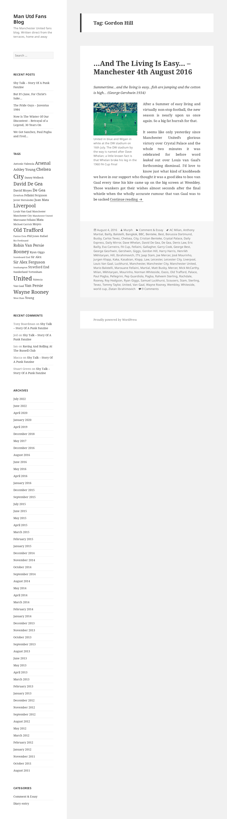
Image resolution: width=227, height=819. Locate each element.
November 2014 (24, 560)
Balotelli (118, 234)
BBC (141, 234)
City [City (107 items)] (18, 176)
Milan (97, 272)
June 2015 (20, 511)
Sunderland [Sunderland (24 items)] (20, 272)
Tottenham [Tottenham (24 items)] (35, 272)
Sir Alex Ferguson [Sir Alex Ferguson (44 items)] (29, 261)
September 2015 (24, 497)
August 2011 (21, 770)
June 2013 (20, 658)
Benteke (151, 234)
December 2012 (24, 700)
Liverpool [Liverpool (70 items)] (24, 205)
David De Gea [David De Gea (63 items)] (28, 184)
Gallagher (149, 247)
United (126, 284)
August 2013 (21, 651)
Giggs (137, 251)
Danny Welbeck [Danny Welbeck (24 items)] (34, 177)
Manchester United (183, 263)
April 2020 (20, 413)
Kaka (116, 259)
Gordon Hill (150, 251)
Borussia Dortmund (179, 234)
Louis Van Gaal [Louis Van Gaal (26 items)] (22, 211)
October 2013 (22, 637)
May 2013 (19, 665)
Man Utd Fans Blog (29, 19)
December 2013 (24, 623)
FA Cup (125, 247)
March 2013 (21, 679)
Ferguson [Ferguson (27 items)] (41, 195)
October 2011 (22, 763)
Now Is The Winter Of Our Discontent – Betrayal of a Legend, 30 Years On (31, 121)
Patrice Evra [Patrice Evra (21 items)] (19, 236)
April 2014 (20, 595)
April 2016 (20, 476)
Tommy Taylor (111, 284)
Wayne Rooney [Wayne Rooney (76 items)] (31, 291)
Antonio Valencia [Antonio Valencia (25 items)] (23, 163)
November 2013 (24, 630)
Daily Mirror (113, 242)
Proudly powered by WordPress (115, 320)
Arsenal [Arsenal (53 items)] (43, 163)
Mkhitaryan (110, 272)
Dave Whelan (131, 242)
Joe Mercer (163, 255)
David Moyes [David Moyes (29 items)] (22, 190)
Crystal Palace (173, 238)
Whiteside (187, 284)
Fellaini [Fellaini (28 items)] (29, 195)
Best (161, 234)
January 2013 (22, 693)
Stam (183, 280)
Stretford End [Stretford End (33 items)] (38, 267)
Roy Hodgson (113, 280)
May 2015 (19, 518)
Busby (97, 238)
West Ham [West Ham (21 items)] (18, 298)
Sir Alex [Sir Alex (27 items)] (36, 257)
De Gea (166, 242)
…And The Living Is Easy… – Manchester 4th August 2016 (142, 67)
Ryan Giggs (131, 280)
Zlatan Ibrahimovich (122, 289)
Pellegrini (116, 276)
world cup (100, 289)
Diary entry (21, 803)
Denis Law (179, 242)
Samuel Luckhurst (153, 280)
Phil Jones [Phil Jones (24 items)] (33, 236)
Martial (145, 268)
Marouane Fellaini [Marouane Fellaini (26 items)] (24, 220)
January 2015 (22, 546)
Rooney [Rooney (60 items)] (21, 251)
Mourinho (126, 272)
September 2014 (24, 574)
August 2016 (21, 455)
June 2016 (20, 462)
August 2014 (21, 581)
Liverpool (189, 259)
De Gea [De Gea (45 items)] (39, 190)
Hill (112, 255)
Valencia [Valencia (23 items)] (38, 279)
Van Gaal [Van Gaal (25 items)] (18, 286)
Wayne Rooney (156, 284)
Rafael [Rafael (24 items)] (44, 236)
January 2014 (22, 616)
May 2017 (19, 441)
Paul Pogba (100, 276)
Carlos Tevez (111, 238)
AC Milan (176, 230)
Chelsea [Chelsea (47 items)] (43, 169)
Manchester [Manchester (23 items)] (39, 211)
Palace (192, 272)
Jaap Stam (148, 255)
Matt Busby (159, 268)
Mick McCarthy (189, 268)
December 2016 (24, 448)
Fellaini (136, 247)
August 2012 (21, 721)
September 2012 (24, 714)
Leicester (156, 259)
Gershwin (125, 251)
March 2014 (21, 602)
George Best (182, 247)
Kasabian (127, 259)
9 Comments (150, 289)
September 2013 (24, 644)
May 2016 (19, 469)
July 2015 (19, 504)
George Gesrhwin (105, 251)
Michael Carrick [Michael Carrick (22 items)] (22, 224)
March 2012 (21, 735)
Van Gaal (139, 284)
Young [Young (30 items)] (29, 298)
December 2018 (24, 434)
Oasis (165, 272)
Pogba (149, 276)
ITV (138, 255)
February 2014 (23, 609)
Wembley (173, 284)
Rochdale (185, 276)
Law (146, 259)
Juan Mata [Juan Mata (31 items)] (41, 200)
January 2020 (22, 420)
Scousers (172, 280)
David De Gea (151, 242)
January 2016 (22, 483)
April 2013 (20, 672)
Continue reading (126, 199)
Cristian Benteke (151, 238)
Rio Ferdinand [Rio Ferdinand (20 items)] (20, 240)
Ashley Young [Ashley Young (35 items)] (24, 169)
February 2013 (23, 686)
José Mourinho (181, 255)
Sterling (193, 280)
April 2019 (20, 427)
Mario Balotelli (103, 268)
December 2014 (24, 553)
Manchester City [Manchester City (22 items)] (22, 215)
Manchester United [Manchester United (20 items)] (43, 215)
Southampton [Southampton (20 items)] (20, 267)
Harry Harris (167, 251)
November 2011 (24, 756)
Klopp (139, 259)
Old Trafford (178, 272)
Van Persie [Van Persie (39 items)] (34, 285)
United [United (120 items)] (22, 278)
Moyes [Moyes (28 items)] (37, 224)
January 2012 (22, 749)
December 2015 (24, 490)
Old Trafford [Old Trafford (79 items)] (28, 229)
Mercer (172, 268)
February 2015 (23, 539)
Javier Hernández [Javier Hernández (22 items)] (23, 200)
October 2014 (22, 567)
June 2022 (20, 406)
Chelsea (126, 238)
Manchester (137, 263)
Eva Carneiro (110, 247)
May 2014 (19, 588)
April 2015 (20, 525)
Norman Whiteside (147, 272)
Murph (128, 230)
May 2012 (19, 728)
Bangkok (131, 234)
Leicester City (173, 259)
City (136, 238)
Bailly (108, 234)
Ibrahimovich (125, 255)
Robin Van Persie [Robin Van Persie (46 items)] (28, 245)
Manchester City (157, 263)
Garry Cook (164, 247)
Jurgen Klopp (102, 259)
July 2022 (19, 399)
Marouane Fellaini (127, 268)
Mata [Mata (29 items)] (39, 220)
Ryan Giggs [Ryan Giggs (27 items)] (37, 252)
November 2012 (24, 707)
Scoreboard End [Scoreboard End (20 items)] (21, 257)
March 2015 (21, 532)
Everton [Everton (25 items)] (18, 195)
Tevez (97, 284)
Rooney (98, 280)
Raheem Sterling (166, 276)
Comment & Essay (25, 796)
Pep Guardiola (134, 276)
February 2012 (23, 742)
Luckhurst (121, 263)
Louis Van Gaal (103, 263)
